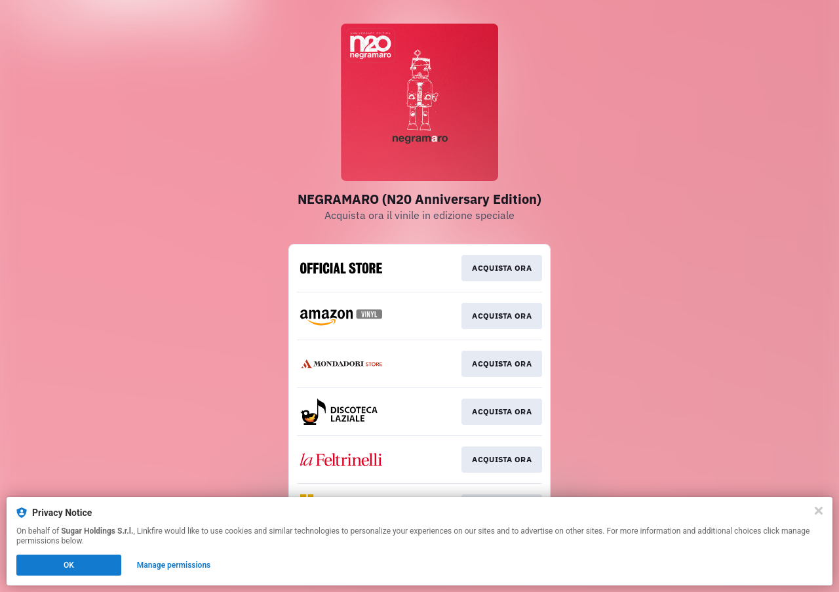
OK (69, 565)
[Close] (818, 510)
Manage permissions (174, 565)
